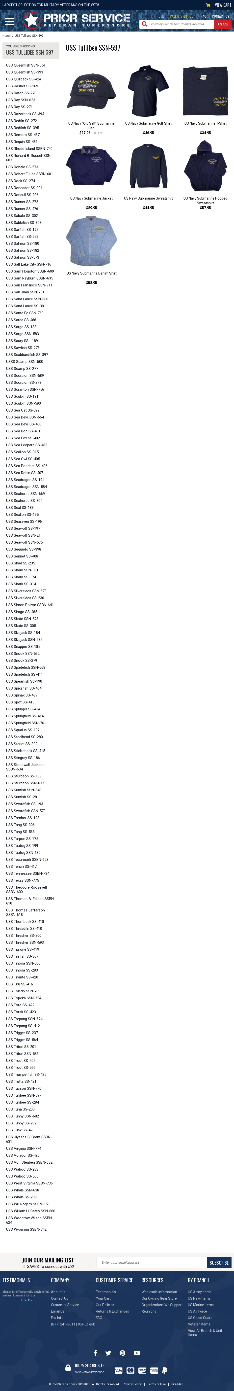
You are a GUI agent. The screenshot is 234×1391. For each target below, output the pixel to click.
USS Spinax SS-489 (21, 695)
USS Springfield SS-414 (25, 716)
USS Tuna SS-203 (20, 1109)
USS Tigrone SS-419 (22, 949)
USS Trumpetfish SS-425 (26, 1074)
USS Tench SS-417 (21, 866)
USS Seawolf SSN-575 (24, 542)
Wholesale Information (159, 1292)
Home (6, 35)
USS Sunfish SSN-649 (23, 790)
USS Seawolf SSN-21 (23, 535)
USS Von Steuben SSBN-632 (29, 1162)
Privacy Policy (132, 1384)
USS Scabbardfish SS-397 (27, 354)
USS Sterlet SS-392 (21, 744)
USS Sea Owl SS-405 (23, 459)
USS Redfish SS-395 (22, 128)
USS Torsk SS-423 (21, 1012)
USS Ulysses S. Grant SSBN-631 (29, 1139)
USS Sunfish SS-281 (22, 797)
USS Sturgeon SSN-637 (25, 783)
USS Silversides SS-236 (25, 598)
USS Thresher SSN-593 (25, 942)
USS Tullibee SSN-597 (23, 1095)
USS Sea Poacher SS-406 (27, 466)
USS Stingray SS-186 (23, 758)
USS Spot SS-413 (20, 702)
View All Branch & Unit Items (205, 1333)
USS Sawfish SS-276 (23, 348)
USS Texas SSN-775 (22, 880)
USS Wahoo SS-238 (22, 1169)
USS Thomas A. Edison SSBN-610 (30, 901)
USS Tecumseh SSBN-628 (27, 859)
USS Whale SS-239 (21, 1197)
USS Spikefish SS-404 (23, 688)
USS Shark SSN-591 (22, 570)
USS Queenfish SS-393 (24, 72)
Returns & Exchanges (112, 1311)
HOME (160, 16)
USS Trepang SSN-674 (24, 1019)
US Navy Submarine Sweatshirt (148, 198)
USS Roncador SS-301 (24, 188)
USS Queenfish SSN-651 (26, 65)
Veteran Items (199, 1324)
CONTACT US (220, 16)
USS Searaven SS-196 (24, 521)
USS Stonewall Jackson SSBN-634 (25, 767)
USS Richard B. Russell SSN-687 (29, 157)
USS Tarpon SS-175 (22, 838)
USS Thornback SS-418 (25, 921)
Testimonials (106, 1292)
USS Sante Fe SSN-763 (25, 313)
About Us (58, 1292)
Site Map (177, 1384)
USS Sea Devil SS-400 (23, 424)
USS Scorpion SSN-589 (25, 375)
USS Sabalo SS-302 (22, 215)
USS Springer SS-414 (23, 709)
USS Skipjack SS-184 (23, 632)
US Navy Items (199, 1298)
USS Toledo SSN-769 (23, 991)
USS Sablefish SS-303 (24, 222)
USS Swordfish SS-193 (24, 804)
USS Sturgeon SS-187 (24, 776)
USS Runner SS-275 (22, 202)
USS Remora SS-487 (23, 135)
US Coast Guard (200, 1318)
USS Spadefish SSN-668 (25, 667)
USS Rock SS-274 (20, 181)
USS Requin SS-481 (22, 141)
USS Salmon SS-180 (22, 243)
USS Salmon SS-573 (22, 257)
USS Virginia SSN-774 (23, 1148)
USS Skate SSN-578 (22, 619)
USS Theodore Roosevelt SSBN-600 (26, 889)
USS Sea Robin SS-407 (24, 473)
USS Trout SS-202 (20, 1060)
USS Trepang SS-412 (23, 1026)
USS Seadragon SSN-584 (26, 487)
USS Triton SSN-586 (22, 1053)
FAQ (203, 16)
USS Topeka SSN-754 (23, 998)
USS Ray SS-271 (19, 107)
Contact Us (59, 1298)
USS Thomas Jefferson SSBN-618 (25, 912)
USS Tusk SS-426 (20, 1130)
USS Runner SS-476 (22, 209)
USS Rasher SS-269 (22, 86)
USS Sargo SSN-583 (22, 334)
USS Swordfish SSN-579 (26, 811)
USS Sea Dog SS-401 (23, 431)
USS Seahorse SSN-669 (25, 493)
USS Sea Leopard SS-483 (26, 445)
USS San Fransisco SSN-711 (29, 285)
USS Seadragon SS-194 (25, 480)
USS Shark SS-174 (21, 577)
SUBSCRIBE (219, 1262)
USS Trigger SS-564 (22, 1040)
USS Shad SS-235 (20, 563)
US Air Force (197, 1311)
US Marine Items (201, 1305)
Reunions (149, 1311)
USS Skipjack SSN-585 (24, 639)
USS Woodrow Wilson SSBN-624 (29, 1220)
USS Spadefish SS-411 (24, 674)
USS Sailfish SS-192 (22, 229)
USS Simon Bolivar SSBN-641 (30, 605)
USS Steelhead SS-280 (24, 737)
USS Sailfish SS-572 (22, 236)
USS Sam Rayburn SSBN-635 (29, 278)
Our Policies (105, 1305)
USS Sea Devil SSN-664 (25, 417)
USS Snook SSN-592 (23, 653)
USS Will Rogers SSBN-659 (28, 1204)
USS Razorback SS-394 (25, 114)
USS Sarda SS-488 (21, 320)
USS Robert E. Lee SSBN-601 (29, 174)
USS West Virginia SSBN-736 (29, 1183)
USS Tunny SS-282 (21, 1123)
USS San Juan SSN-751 (25, 292)
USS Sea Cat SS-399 (23, 410)
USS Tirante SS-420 (22, 977)
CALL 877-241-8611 (183, 16)
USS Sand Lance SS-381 (26, 306)
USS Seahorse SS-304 (24, 500)
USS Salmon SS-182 (22, 250)
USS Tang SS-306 (20, 825)
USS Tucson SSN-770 (23, 1088)
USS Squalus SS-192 (23, 730)
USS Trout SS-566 (20, 1067)
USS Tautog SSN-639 (23, 852)
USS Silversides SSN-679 (26, 591)
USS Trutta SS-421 (21, 1081)
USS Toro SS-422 (20, 1005)
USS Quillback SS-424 (23, 79)
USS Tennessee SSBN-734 (27, 873)
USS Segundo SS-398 (23, 549)
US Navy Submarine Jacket (91, 198)
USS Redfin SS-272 (21, 121)
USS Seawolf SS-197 (23, 528)
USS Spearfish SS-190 (24, 681)
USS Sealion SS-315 (22, 452)
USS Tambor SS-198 (22, 818)
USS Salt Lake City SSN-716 (28, 264)
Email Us (57, 1311)
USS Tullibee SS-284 (22, 1102)
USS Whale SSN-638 (22, 1190)
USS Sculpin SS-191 (22, 396)
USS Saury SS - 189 (22, 341)
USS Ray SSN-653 (20, 100)
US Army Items (199, 1292)
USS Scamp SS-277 (22, 368)
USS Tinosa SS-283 (22, 970)
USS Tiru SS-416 (19, 984)
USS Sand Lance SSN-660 (27, 299)
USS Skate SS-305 (21, 626)
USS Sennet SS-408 (22, 556)
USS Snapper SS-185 (23, 646)
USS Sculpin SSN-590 (23, 403)
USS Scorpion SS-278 (23, 382)
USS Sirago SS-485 (21, 612)
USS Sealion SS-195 (22, 514)
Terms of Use (156, 1384)
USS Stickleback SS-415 (25, 751)
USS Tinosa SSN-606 (23, 963)
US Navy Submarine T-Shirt (205, 123)
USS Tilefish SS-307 (22, 956)
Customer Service (65, 1305)
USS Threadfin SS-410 (24, 928)
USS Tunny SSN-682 (22, 1116)
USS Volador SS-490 (23, 1155)
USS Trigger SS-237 (22, 1033)
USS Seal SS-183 (20, 507)
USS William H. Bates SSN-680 (30, 1211)
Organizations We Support (162, 1305)
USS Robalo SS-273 (22, 167)
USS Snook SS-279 (21, 660)
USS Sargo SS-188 (21, 327)
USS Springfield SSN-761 (26, 723)
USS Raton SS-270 (21, 93)
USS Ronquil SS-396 (22, 195)
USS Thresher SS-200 (23, 935)
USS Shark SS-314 (21, 584)
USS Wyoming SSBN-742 (26, 1229)
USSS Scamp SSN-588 (24, 361)
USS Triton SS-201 (21, 1046)
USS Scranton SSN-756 (25, 389)
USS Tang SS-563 (20, 832)
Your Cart (103, 1298)
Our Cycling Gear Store (159, 1298)
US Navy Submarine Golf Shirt (148, 123)
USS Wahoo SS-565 (22, 1176)
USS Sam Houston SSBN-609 (30, 271)
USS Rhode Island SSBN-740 (29, 148)
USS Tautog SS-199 (22, 845)
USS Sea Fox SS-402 (23, 438)
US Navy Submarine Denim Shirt (92, 273)
